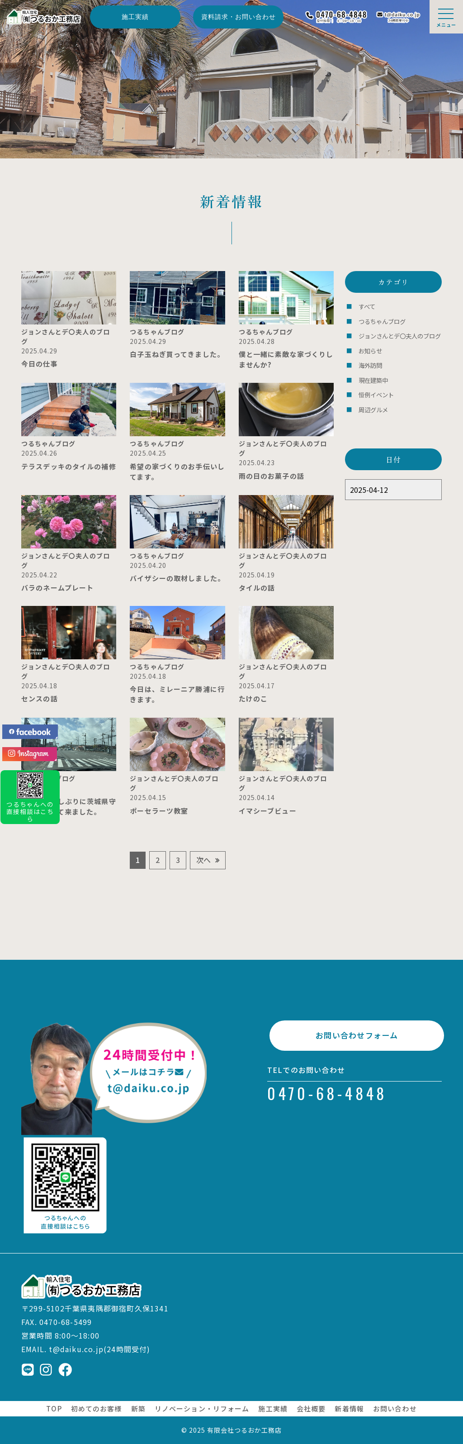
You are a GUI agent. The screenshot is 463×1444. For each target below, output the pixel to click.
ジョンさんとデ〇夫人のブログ (400, 334)
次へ (203, 859)
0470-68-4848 (327, 1096)
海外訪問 (370, 363)
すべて (367, 306)
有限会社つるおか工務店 (244, 1429)
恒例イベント (376, 391)
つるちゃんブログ (382, 320)
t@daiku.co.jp (76, 1349)
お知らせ (370, 349)
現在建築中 (373, 377)
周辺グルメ (373, 406)
